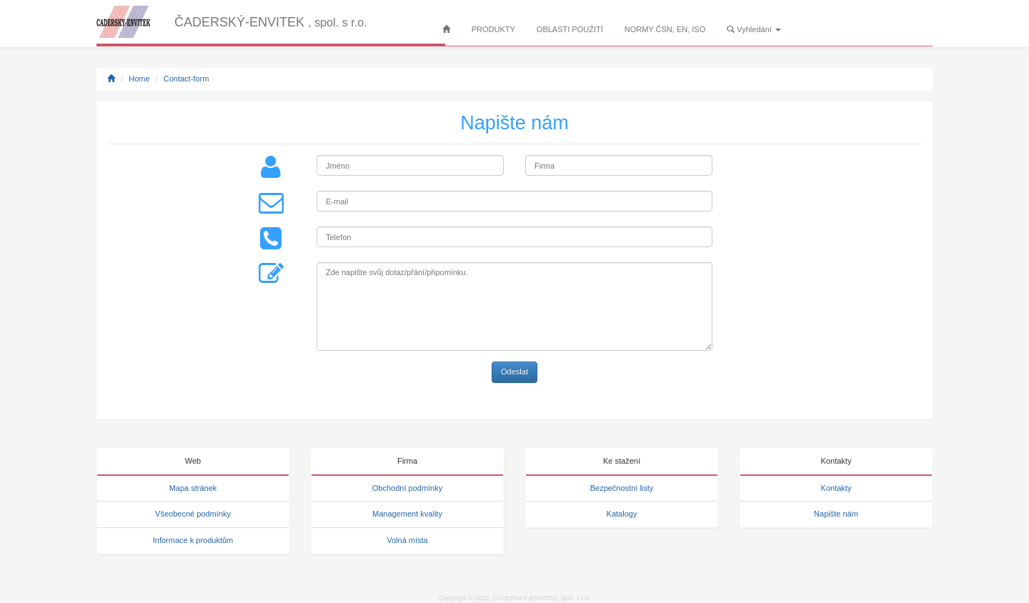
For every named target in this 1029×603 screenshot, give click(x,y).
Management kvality (407, 513)
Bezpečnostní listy (622, 488)
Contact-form (186, 78)
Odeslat (514, 371)
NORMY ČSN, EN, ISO (665, 29)
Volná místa (407, 540)
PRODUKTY (493, 29)
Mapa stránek (193, 488)
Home (139, 78)
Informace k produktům (193, 540)
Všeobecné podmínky (193, 513)
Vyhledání (754, 29)
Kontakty (836, 488)
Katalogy (622, 513)
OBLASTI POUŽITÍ (570, 29)
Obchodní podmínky (407, 488)
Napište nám (836, 513)
